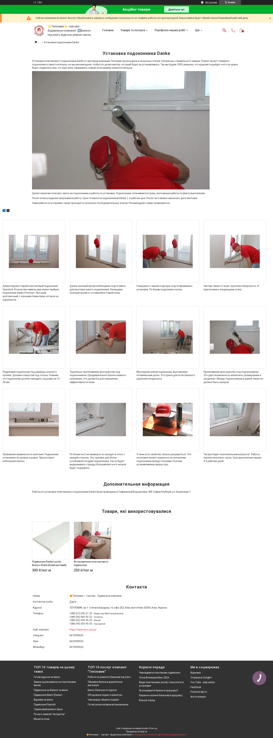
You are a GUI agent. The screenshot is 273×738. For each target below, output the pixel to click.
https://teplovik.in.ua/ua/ (83, 629)
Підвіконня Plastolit (45, 704)
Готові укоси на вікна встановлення (108, 704)
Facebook (195, 687)
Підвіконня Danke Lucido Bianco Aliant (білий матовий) (49, 563)
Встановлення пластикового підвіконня (91, 563)
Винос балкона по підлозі (102, 690)
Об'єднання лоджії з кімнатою (105, 695)
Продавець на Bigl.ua (136, 731)
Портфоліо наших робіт (170, 30)
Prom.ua (153, 728)
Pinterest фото (198, 691)
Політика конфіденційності (173, 734)
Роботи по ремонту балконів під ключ (109, 677)
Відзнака (195, 672)
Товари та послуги (132, 30)
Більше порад (147, 700)
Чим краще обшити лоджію (103, 699)
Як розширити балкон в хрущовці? (158, 690)
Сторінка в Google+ (201, 677)
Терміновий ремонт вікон (48, 709)
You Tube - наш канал (202, 682)
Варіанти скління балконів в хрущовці (160, 695)
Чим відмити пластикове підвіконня (159, 672)
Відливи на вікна (43, 699)
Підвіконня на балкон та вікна (51, 690)
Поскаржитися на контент (145, 734)
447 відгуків (211, 2)
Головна (108, 30)
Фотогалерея (198, 696)
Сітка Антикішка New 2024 (154, 677)
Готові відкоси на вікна (47, 677)
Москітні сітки (41, 719)
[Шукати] (224, 30)
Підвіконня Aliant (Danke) (48, 695)
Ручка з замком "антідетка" (49, 714)
